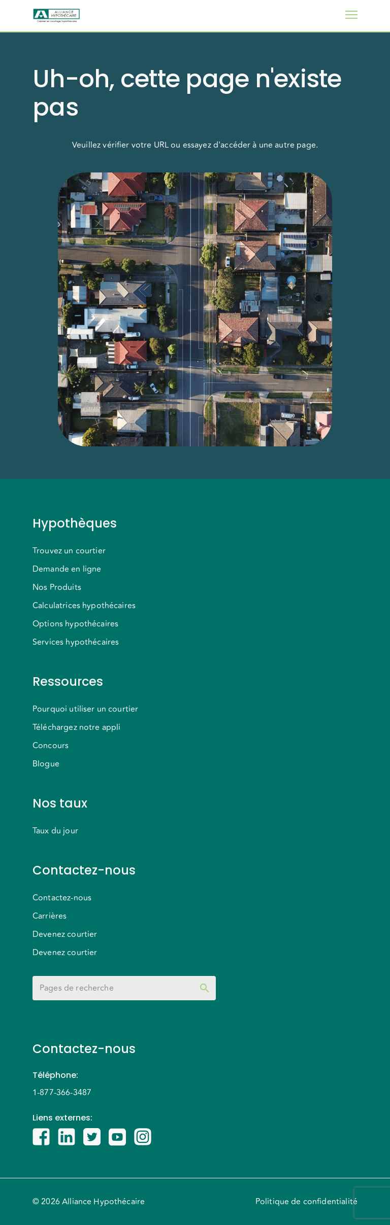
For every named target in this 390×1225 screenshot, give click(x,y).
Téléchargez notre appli (76, 727)
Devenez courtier (64, 934)
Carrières (49, 916)
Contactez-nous (61, 898)
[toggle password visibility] (204, 988)
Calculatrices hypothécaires (84, 606)
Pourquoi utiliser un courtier (85, 709)
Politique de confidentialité (306, 1202)
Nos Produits (56, 587)
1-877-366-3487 (61, 1093)
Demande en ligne (66, 569)
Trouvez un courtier (69, 551)
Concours (50, 746)
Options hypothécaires (75, 624)
